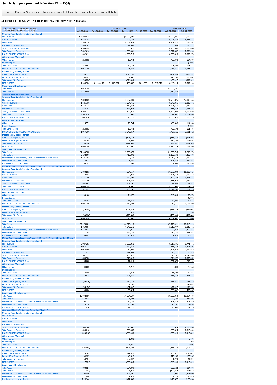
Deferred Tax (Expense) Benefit (15, 77)
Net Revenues (8, 37)
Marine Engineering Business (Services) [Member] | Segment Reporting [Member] (38, 238)
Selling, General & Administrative (16, 48)
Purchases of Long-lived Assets (15, 163)
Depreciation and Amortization (14, 161)
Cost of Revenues (9, 40)
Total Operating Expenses (13, 51)
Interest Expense (9, 63)
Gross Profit (7, 42)
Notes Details (108, 12)
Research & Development (13, 45)
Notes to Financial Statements (60, 12)
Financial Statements (27, 12)
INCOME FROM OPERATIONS (15, 54)
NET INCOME (8, 83)
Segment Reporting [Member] (15, 94)
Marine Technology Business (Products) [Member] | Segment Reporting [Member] (38, 166)
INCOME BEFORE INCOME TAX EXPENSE (21, 68)
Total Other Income (10, 65)
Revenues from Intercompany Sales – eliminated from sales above (30, 158)
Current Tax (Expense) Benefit (15, 74)
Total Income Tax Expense (13, 80)
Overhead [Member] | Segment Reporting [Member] (25, 310)
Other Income (8, 60)
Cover (7, 12)
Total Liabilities (8, 91)
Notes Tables (88, 12)
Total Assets (7, 89)
